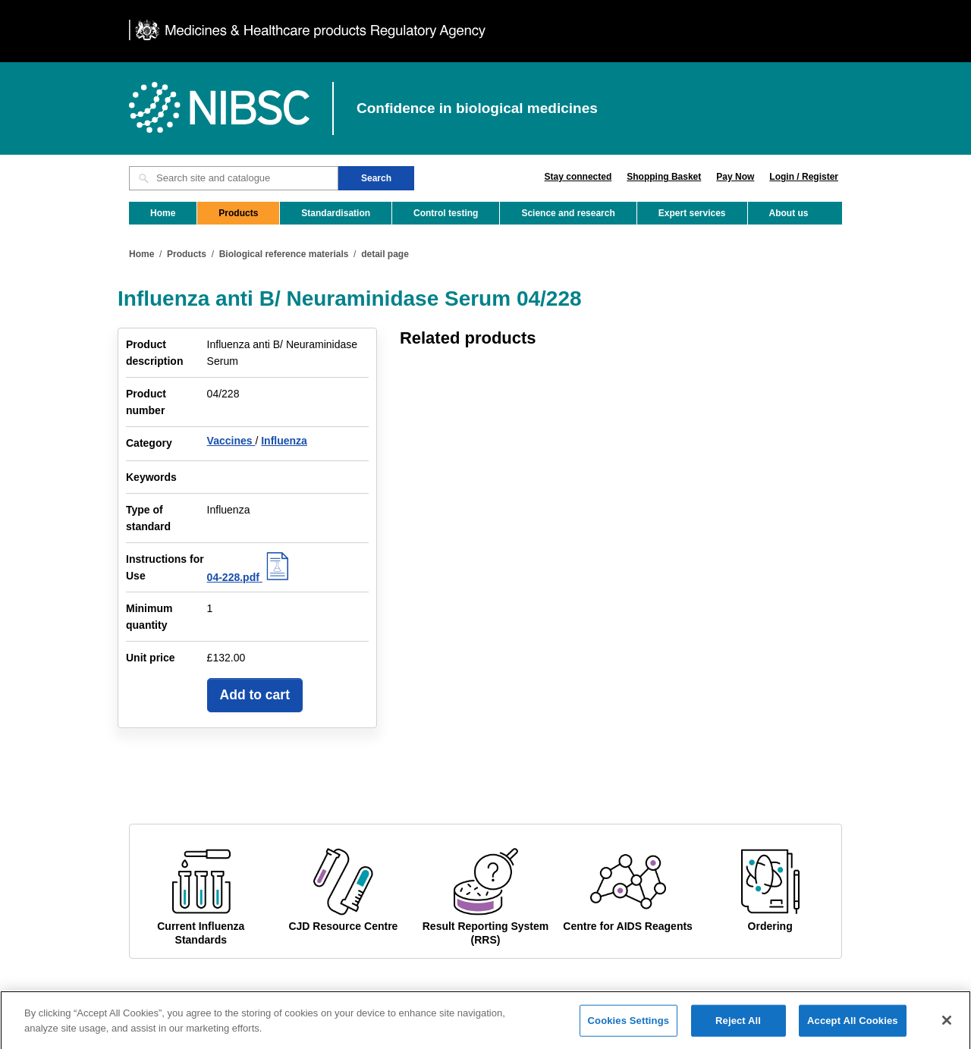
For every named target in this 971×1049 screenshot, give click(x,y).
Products (238, 213)
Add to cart (255, 694)
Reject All (738, 1026)
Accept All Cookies (852, 1026)
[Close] (946, 1026)
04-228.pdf (250, 577)
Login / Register (803, 176)
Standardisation (335, 213)
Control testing (445, 213)
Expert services (692, 213)
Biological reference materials (284, 254)
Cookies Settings (629, 1026)
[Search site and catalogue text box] (233, 178)
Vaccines (231, 441)
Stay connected (578, 176)
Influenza (284, 441)
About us (789, 213)
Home (162, 213)
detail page (385, 254)
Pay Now (735, 176)
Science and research (567, 213)
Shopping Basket (664, 176)
